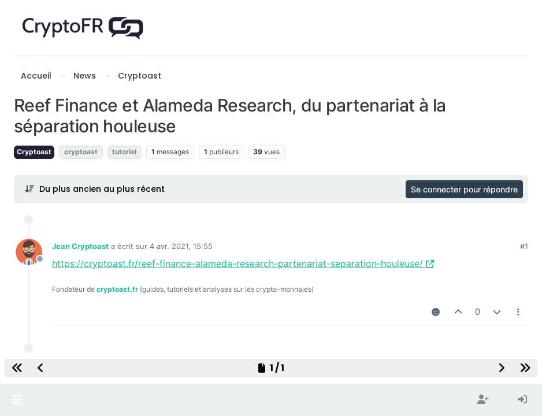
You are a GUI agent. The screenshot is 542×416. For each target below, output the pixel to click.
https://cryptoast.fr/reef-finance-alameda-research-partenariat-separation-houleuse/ (243, 263)
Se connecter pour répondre (464, 189)
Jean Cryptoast (80, 246)
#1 (524, 246)
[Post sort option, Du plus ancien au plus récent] (94, 189)
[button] (16, 399)
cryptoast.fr (117, 289)
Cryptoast (34, 151)
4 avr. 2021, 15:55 (181, 246)
